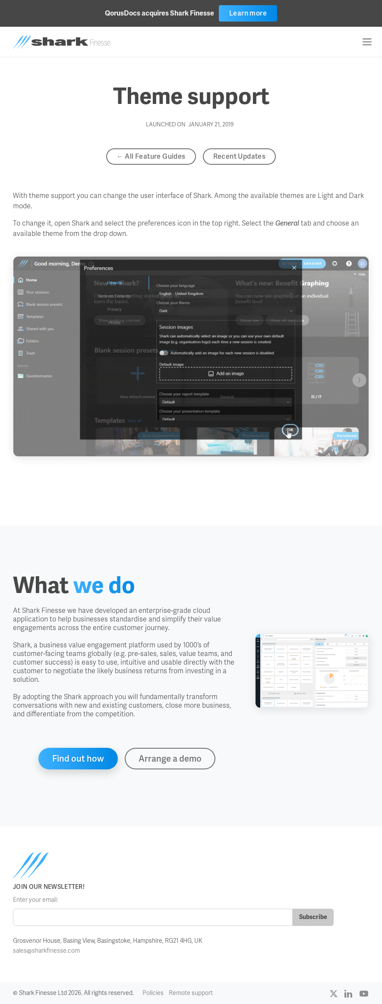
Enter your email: (35, 900)
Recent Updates (239, 156)
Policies (153, 993)
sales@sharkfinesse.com (46, 950)
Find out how (78, 758)
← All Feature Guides (151, 156)
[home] (61, 42)
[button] (367, 42)
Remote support (191, 993)
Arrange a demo (170, 758)
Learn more (248, 13)
